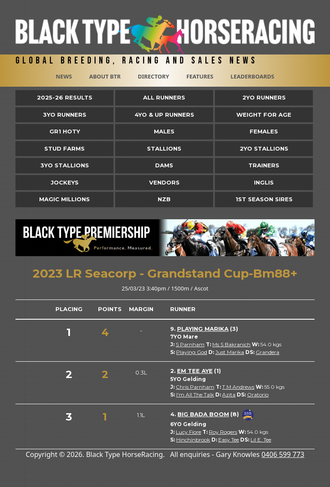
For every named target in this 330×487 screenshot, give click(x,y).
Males (164, 131)
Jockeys (65, 182)
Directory (153, 76)
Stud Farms (64, 148)
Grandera (267, 352)
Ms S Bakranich (231, 344)
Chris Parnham (195, 387)
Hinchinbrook (193, 439)
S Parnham (190, 344)
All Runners (164, 97)
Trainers (263, 165)
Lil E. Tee (261, 439)
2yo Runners (264, 97)
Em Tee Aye (195, 370)
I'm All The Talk (195, 394)
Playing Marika (203, 328)
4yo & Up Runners (164, 114)
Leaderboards (252, 76)
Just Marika (229, 352)
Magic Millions (64, 199)
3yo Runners (64, 114)
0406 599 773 (282, 454)
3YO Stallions (64, 165)
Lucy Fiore (188, 432)
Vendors (164, 182)
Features (200, 76)
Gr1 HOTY (64, 131)
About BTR (104, 76)
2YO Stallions (264, 148)
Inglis (264, 182)
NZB (164, 199)
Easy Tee (228, 439)
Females (264, 131)
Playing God (191, 352)
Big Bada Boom (203, 414)
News (64, 76)
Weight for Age (263, 114)
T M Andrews (238, 387)
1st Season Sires (264, 199)
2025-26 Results (64, 97)
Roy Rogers (223, 432)
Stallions (164, 148)
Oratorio (258, 394)
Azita (228, 394)
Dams (164, 165)
